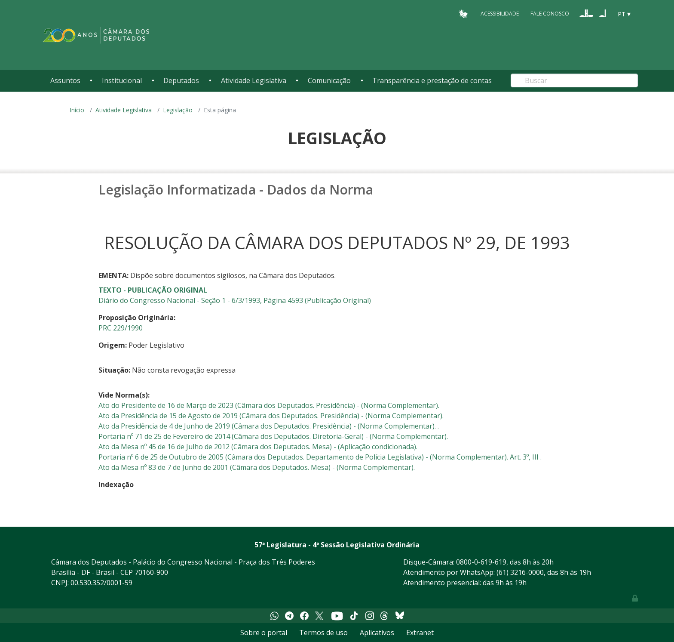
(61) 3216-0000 (520, 572)
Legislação (178, 110)
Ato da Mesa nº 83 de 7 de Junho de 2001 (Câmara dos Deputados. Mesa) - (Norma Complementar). (256, 467)
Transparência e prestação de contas (432, 80)
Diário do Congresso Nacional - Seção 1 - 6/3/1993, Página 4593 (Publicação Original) (234, 300)
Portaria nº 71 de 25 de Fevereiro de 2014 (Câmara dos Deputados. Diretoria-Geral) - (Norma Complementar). (273, 436)
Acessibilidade (500, 13)
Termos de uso (323, 632)
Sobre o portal (263, 632)
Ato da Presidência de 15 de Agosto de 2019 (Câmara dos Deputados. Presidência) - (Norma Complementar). (271, 415)
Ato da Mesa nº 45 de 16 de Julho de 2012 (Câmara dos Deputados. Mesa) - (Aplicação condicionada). (257, 446)
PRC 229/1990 (120, 328)
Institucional (122, 80)
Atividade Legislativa (253, 80)
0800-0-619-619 (481, 562)
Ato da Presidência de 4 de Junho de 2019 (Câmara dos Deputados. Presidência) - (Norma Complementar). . (268, 426)
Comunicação (329, 80)
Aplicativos (377, 632)
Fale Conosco (549, 13)
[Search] (574, 80)
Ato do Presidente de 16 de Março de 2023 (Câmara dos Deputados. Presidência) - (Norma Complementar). (268, 405)
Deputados (181, 80)
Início (77, 110)
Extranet (420, 632)
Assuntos (65, 80)
